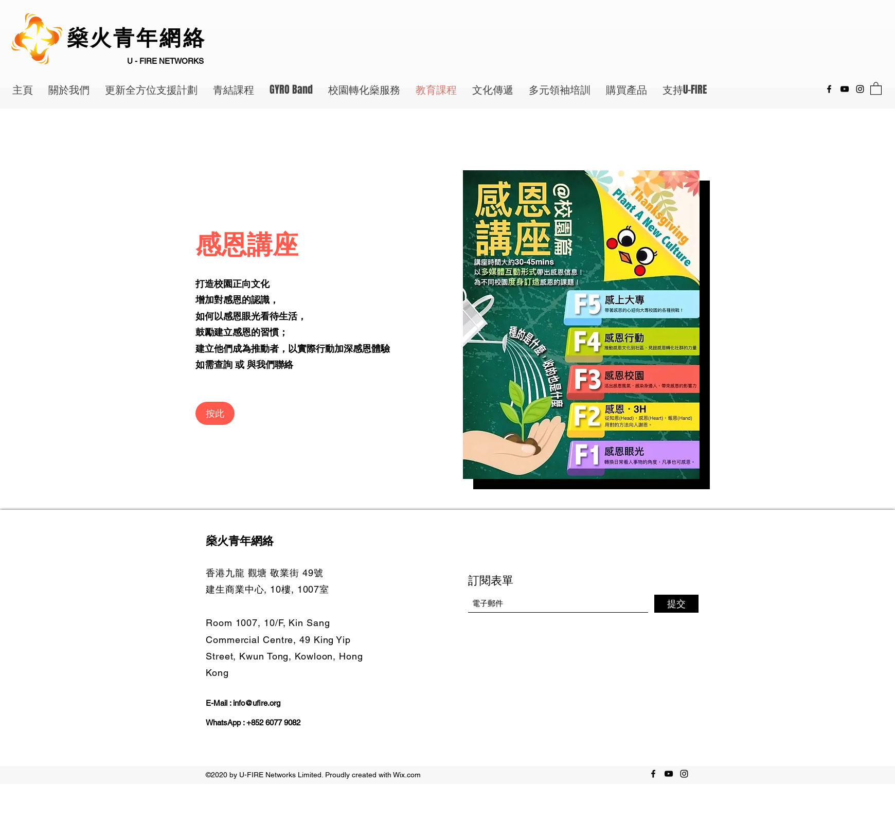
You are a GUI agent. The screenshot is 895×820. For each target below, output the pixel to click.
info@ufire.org (256, 703)
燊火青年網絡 (140, 39)
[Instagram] (860, 89)
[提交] (676, 604)
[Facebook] (829, 89)
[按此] (215, 413)
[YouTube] (844, 89)
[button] (876, 88)
